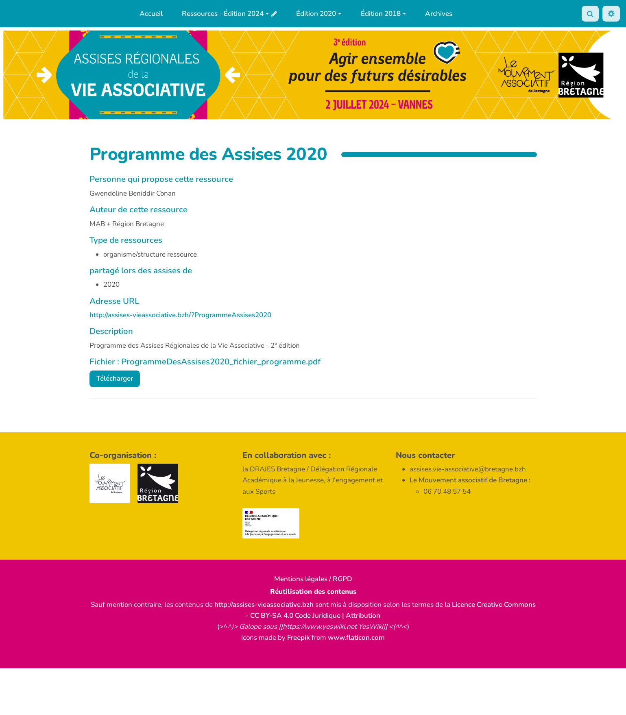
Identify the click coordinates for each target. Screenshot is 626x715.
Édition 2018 (383, 13)
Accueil (151, 13)
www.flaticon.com (356, 637)
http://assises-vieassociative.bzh (264, 604)
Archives (438, 13)
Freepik (298, 637)
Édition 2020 (318, 13)
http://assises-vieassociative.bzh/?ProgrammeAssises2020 (180, 315)
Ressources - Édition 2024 (225, 13)
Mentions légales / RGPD (313, 579)
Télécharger (114, 378)
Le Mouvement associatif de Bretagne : (470, 480)
